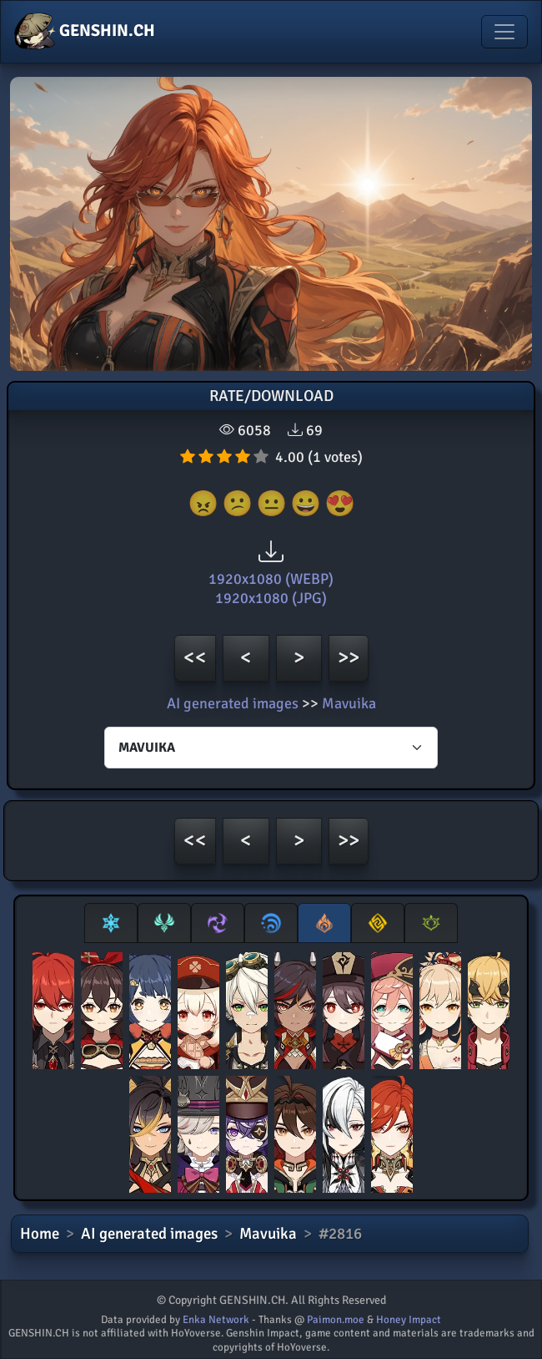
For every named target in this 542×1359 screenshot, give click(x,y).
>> (348, 657)
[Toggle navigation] (504, 31)
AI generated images (233, 703)
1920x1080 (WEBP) (271, 579)
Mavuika (349, 703)
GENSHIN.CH (84, 32)
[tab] (111, 923)
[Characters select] (271, 747)
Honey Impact (408, 1319)
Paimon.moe (335, 1319)
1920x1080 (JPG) (271, 598)
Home (39, 1234)
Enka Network (216, 1319)
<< (195, 657)
